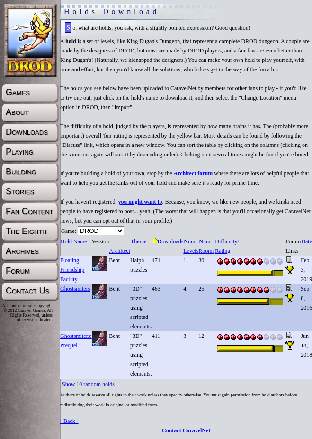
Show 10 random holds (88, 384)
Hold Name (73, 241)
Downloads (168, 241)
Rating (222, 251)
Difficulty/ (226, 241)
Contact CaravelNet (186, 430)
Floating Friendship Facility (72, 270)
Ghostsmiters (75, 288)
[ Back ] (69, 421)
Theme (138, 241)
